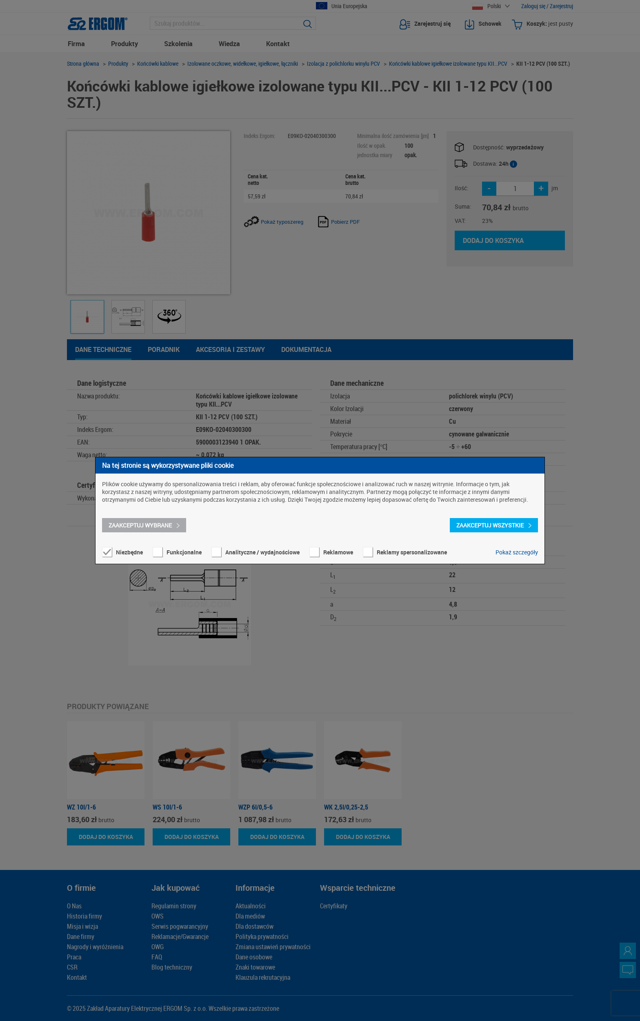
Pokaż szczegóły (517, 552)
